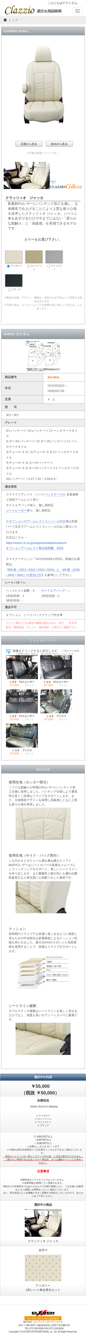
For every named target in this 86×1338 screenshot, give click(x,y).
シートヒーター (16, 510)
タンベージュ (33, 260)
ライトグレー (54, 260)
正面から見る (29, 144)
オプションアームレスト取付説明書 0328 (34, 548)
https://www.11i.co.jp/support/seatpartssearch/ (36, 543)
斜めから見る (59, 144)
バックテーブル (55, 494)
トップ (13, 20)
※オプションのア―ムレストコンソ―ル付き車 (37, 521)
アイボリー (13, 258)
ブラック (13, 282)
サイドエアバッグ (53, 590)
